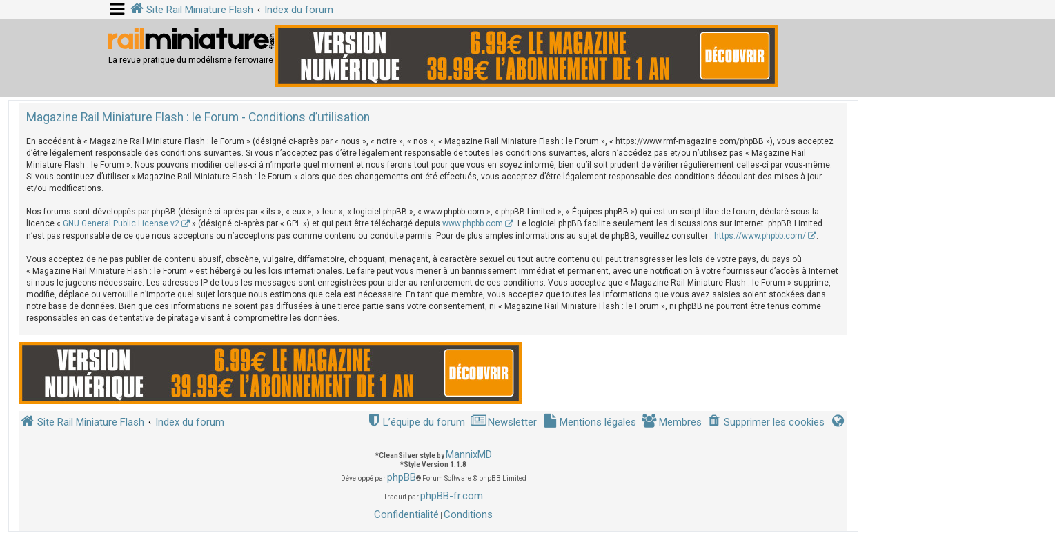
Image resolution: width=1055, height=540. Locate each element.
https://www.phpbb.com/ (760, 236)
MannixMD (469, 454)
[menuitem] (766, 422)
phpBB (401, 477)
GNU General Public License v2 (121, 223)
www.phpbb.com (472, 223)
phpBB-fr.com (451, 496)
